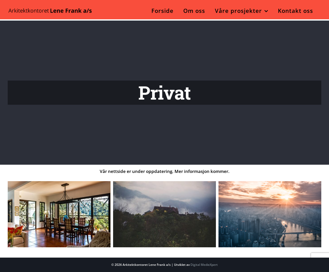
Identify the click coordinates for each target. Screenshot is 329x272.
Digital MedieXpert (204, 264)
